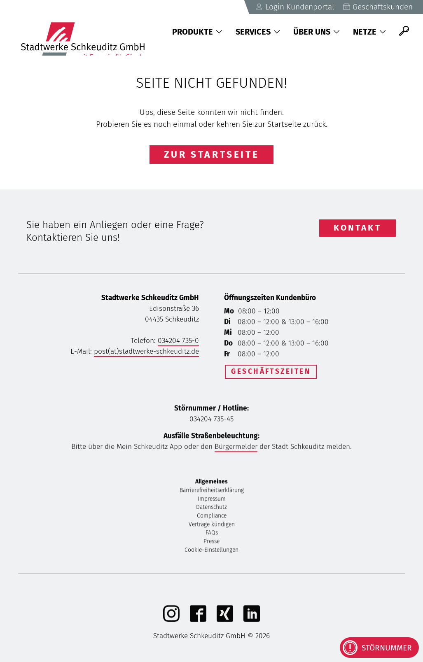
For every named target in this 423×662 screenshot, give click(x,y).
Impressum (212, 499)
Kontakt (357, 228)
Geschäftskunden (378, 7)
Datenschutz (211, 508)
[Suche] (404, 31)
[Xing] (225, 620)
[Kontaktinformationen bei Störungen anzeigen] (379, 647)
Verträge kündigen (212, 525)
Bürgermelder (236, 447)
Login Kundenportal (294, 7)
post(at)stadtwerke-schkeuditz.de (146, 351)
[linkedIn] (251, 620)
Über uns (316, 32)
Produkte (197, 32)
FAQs (212, 533)
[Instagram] (171, 620)
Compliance (212, 516)
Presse (211, 542)
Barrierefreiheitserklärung (212, 491)
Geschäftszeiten (271, 371)
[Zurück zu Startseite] (87, 31)
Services (258, 32)
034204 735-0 (178, 340)
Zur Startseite (211, 154)
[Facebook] (198, 620)
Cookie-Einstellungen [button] (211, 551)
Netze (369, 32)
